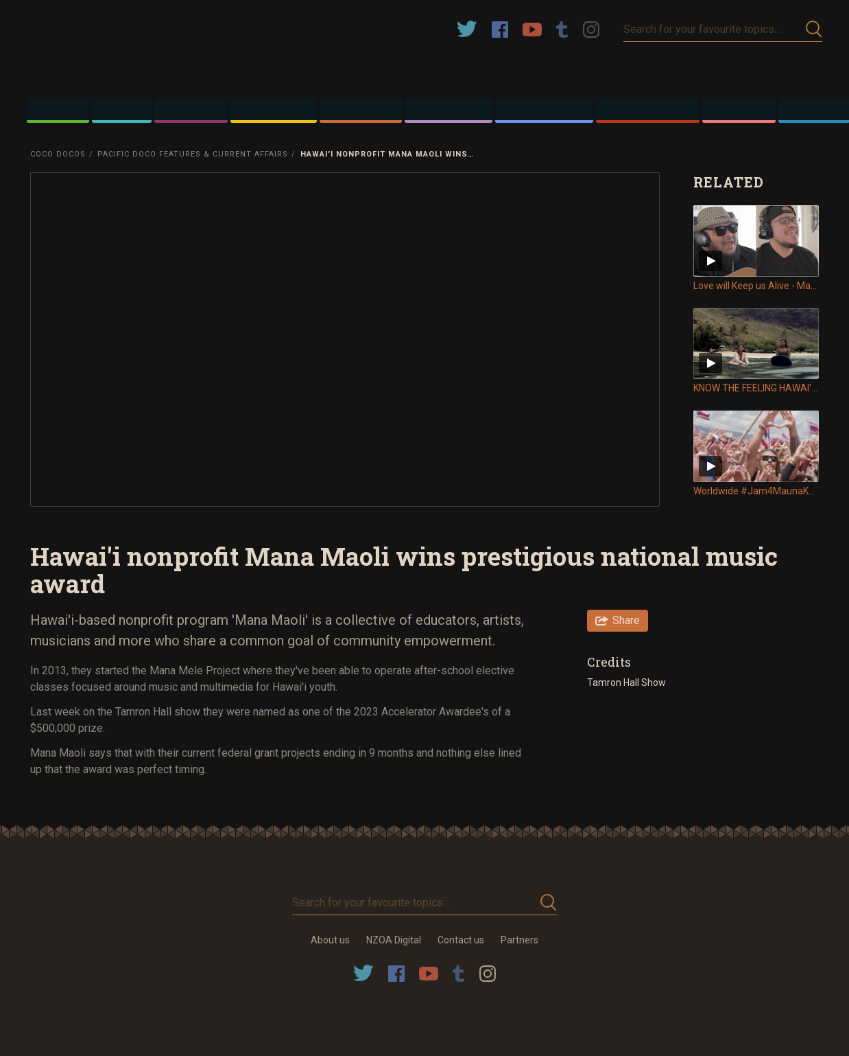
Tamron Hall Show (626, 682)
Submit (814, 29)
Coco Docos (58, 154)
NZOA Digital (393, 939)
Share (626, 620)
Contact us (461, 939)
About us (330, 939)
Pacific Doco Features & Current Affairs (192, 154)
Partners (519, 939)
